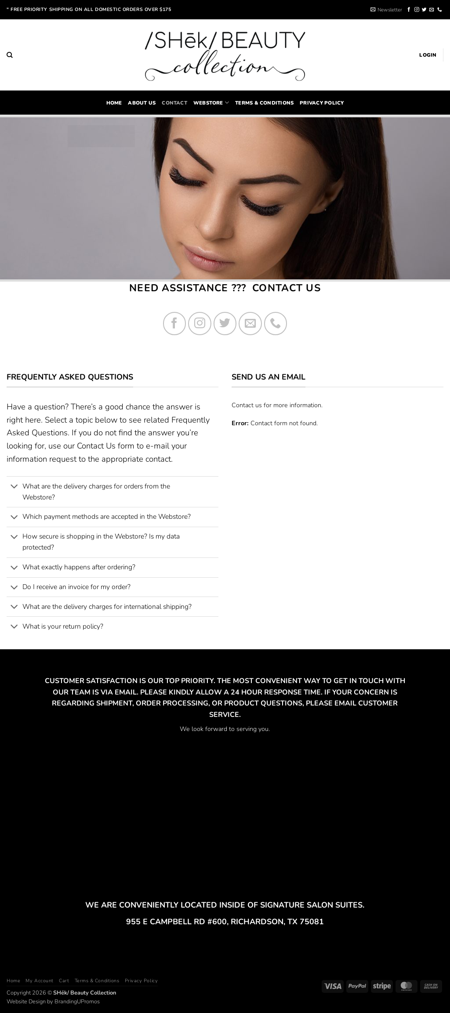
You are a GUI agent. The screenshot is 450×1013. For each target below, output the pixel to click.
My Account (39, 980)
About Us (142, 102)
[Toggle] (14, 487)
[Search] (10, 55)
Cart (64, 980)
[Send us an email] (431, 9)
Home (13, 980)
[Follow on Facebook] (408, 9)
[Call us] (439, 9)
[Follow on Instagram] (416, 9)
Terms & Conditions (264, 102)
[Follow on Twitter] (424, 9)
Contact (174, 102)
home (114, 102)
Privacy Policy (322, 102)
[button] (386, 10)
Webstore (211, 102)
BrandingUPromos (77, 1002)
